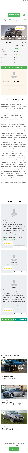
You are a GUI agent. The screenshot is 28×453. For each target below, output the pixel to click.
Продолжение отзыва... (9, 239)
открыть (17, 48)
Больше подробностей (19, 246)
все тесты (17, 54)
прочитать (17, 62)
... (26, 357)
